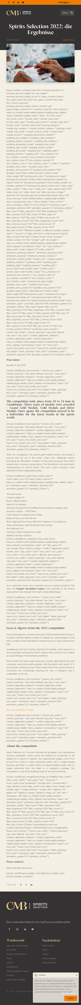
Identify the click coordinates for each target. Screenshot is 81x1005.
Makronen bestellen (15, 980)
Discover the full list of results (20, 710)
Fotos (44, 950)
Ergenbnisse (12, 967)
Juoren (9, 963)
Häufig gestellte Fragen (17, 971)
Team (9, 958)
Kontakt (10, 975)
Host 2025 (11, 950)
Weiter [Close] (71, 998)
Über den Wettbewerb (17, 946)
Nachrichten (48, 946)
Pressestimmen (49, 963)
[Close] (76, 975)
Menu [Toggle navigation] (68, 13)
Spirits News (69, 40)
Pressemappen (49, 958)
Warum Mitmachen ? (16, 954)
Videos (45, 954)
